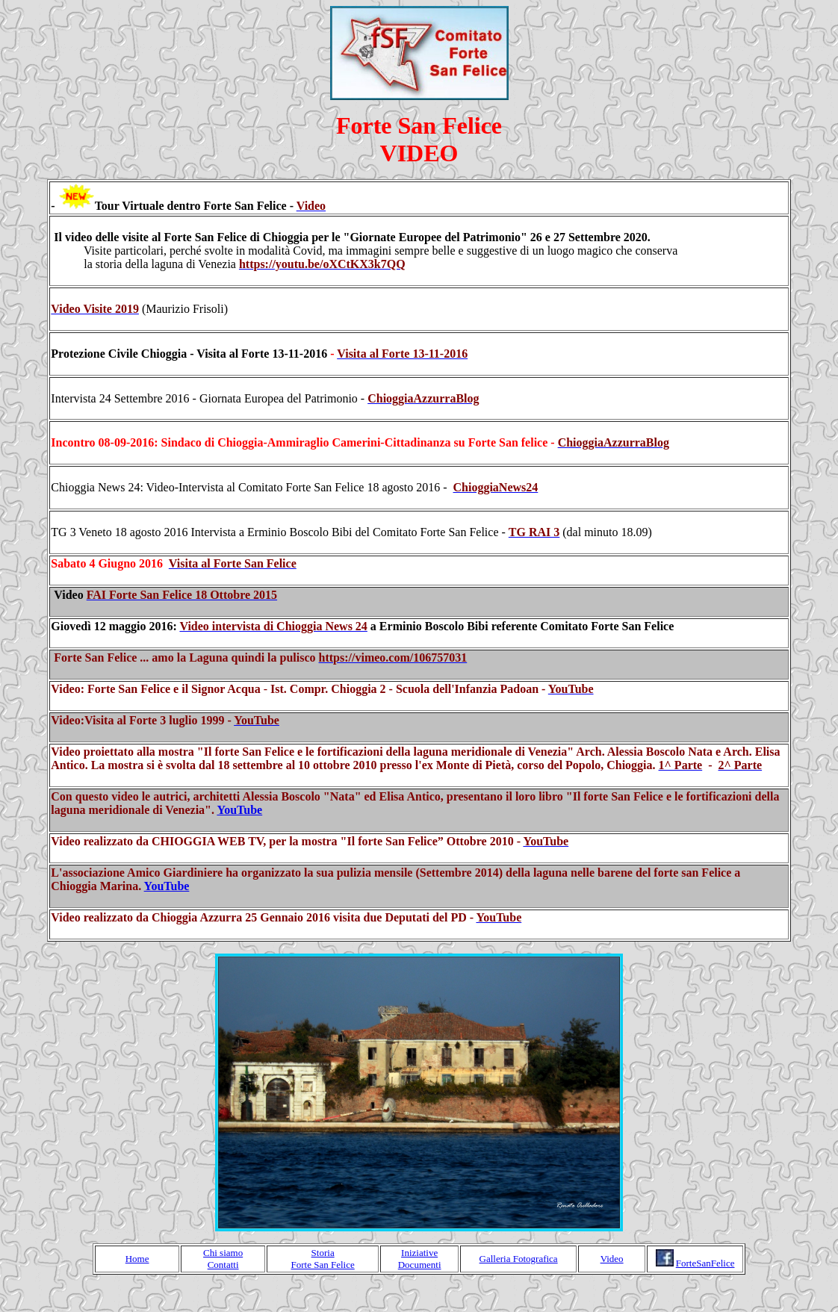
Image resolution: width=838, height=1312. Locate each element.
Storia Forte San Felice (323, 1258)
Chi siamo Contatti (223, 1258)
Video (612, 1258)
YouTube (239, 809)
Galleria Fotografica (518, 1258)
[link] (322, 264)
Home (137, 1258)
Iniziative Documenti (419, 1258)
